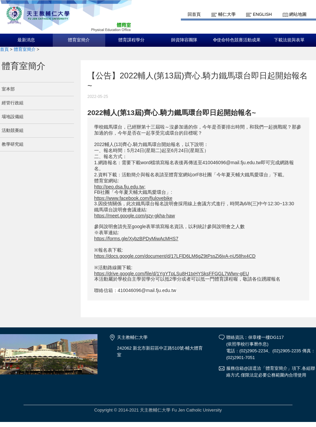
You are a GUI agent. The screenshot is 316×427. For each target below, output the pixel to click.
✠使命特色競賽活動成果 (237, 40)
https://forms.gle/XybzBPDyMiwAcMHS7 (136, 238)
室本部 (8, 89)
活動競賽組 (13, 130)
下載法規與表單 (289, 40)
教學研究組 (13, 144)
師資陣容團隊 (184, 40)
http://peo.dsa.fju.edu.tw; (120, 186)
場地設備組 (13, 116)
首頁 (4, 49)
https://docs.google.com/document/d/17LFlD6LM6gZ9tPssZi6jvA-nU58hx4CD (174, 256)
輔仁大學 (227, 14)
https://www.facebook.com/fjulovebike (133, 198)
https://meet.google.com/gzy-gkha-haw (134, 215)
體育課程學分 (131, 40)
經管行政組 (13, 102)
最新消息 (26, 40)
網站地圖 (298, 14)
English (262, 14)
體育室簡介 (79, 40)
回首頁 (194, 14)
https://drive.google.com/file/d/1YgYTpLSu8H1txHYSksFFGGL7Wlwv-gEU (171, 273)
